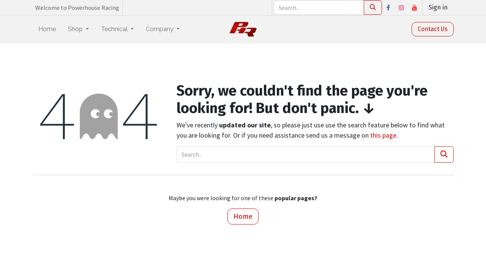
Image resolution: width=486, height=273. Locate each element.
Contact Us (433, 29)
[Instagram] (401, 8)
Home (243, 216)
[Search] (373, 7)
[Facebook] (388, 8)
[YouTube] (415, 8)
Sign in (438, 7)
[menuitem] (47, 29)
